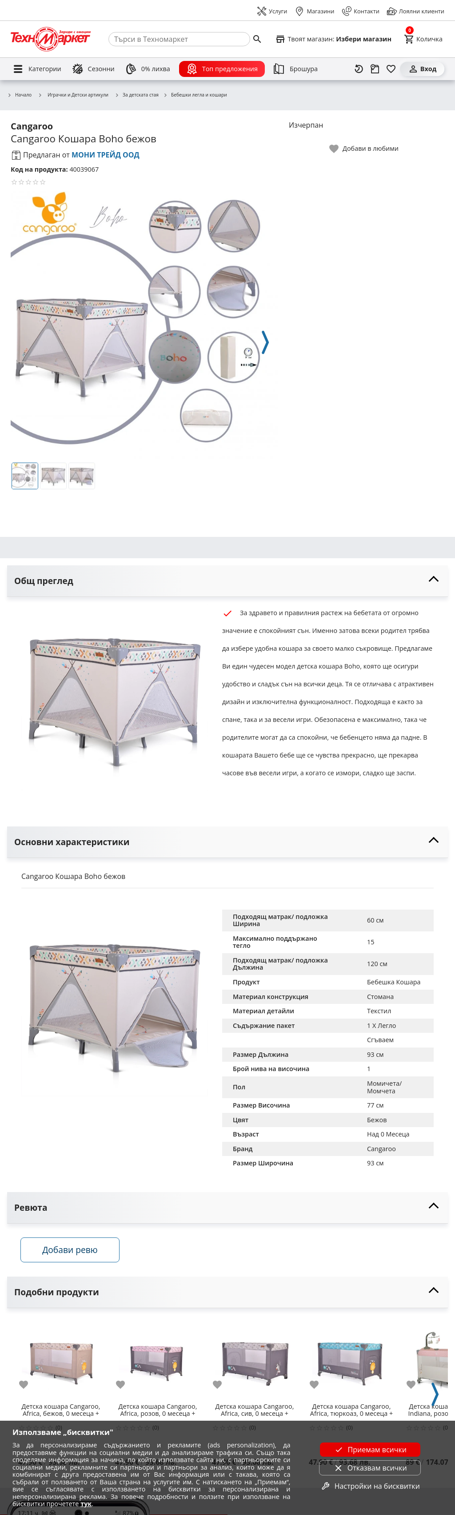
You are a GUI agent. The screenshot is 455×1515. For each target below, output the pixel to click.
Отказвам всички (370, 1468)
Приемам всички (370, 1449)
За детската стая (137, 95)
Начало (19, 95)
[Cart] (423, 39)
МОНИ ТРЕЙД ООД (106, 155)
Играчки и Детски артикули (73, 95)
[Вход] (422, 69)
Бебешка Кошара (394, 982)
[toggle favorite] (364, 148)
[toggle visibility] (227, 581)
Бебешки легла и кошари (195, 95)
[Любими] (391, 69)
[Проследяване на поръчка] (375, 69)
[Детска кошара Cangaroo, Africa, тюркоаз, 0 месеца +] (351, 1359)
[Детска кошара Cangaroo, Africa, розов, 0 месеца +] (158, 1359)
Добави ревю (70, 1250)
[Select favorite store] (333, 39)
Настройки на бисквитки (370, 1486)
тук (86, 1503)
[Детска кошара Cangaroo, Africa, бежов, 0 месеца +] (61, 1359)
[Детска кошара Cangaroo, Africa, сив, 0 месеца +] (254, 1359)
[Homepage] (51, 39)
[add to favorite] (29, 1385)
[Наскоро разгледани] (359, 69)
